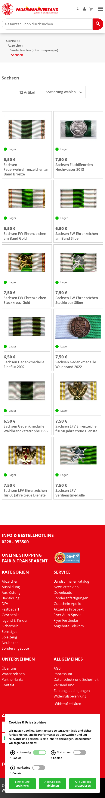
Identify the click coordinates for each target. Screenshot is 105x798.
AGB (57, 668)
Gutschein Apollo (67, 603)
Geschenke (10, 614)
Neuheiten (10, 642)
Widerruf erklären (68, 704)
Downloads (63, 592)
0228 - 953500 (15, 542)
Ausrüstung (11, 592)
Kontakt (8, 685)
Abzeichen (15, 45)
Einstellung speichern (22, 784)
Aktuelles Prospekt (69, 609)
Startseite (13, 41)
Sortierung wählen (64, 92)
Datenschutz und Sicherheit (76, 679)
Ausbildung (11, 587)
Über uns (9, 668)
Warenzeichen (13, 674)
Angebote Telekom (69, 626)
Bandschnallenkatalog (71, 581)
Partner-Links (12, 679)
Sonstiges (9, 631)
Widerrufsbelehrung (70, 696)
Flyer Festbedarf (67, 620)
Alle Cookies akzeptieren (83, 784)
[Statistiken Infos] (53, 752)
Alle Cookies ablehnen (52, 784)
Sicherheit (10, 626)
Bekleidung (10, 598)
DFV (5, 603)
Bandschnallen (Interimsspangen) (33, 50)
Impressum (63, 674)
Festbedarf (10, 609)
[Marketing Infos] (12, 768)
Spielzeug (9, 637)
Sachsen (17, 55)
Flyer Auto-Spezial (68, 614)
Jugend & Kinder (15, 620)
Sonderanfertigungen (71, 598)
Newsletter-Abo (66, 587)
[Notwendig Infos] (12, 752)
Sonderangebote (15, 648)
